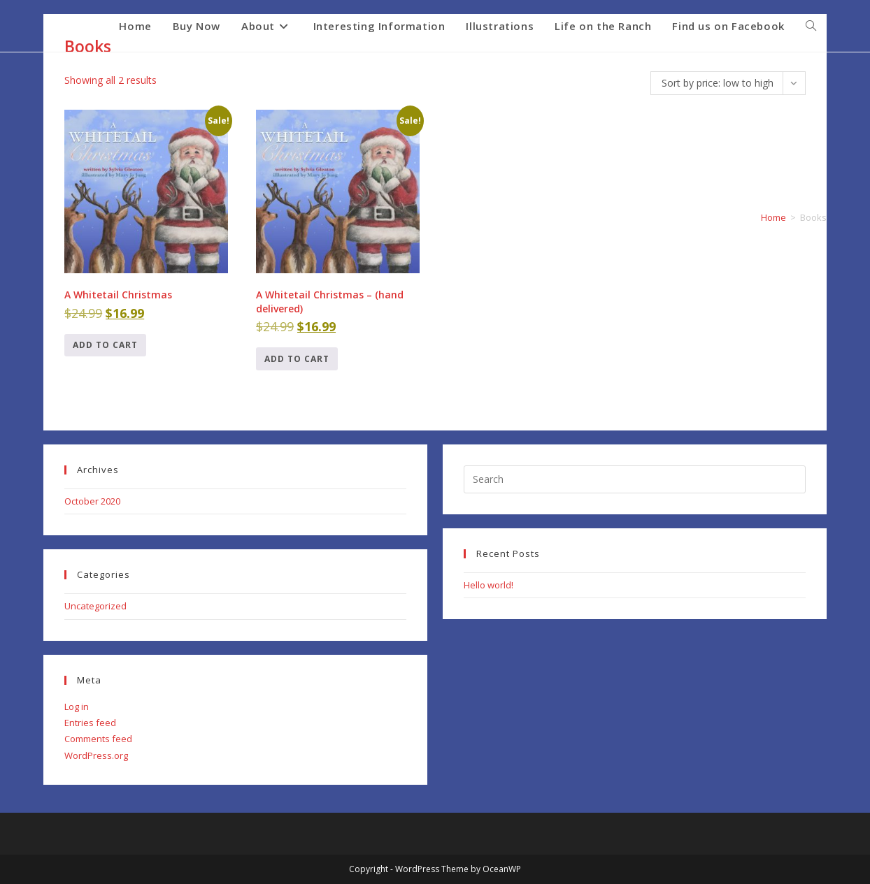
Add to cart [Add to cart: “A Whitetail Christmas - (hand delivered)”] (296, 359)
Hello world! (488, 585)
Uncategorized (95, 606)
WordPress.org (96, 755)
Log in (76, 706)
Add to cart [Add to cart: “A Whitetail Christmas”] (105, 345)
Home (773, 217)
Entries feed (90, 722)
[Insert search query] (635, 479)
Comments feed (98, 738)
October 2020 (92, 501)
